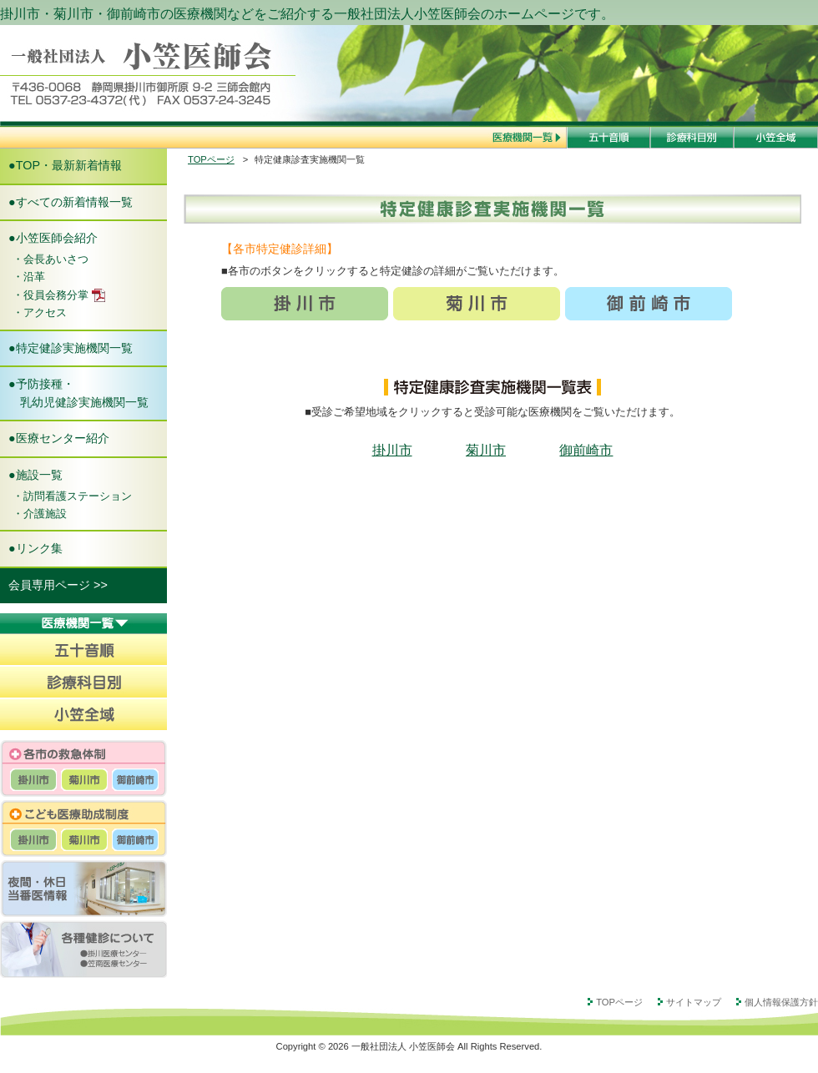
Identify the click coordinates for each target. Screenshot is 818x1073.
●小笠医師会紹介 (53, 237)
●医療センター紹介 (58, 438)
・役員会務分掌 (59, 296)
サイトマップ (693, 1001)
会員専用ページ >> (58, 585)
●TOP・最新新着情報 (65, 165)
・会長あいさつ (50, 259)
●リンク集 (35, 548)
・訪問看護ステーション (72, 496)
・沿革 (29, 276)
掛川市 (392, 450)
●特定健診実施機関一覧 (70, 348)
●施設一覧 (35, 474)
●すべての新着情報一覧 (70, 202)
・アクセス (40, 312)
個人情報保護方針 (781, 1001)
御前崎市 (586, 450)
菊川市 (486, 450)
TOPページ (211, 159)
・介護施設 (40, 513)
